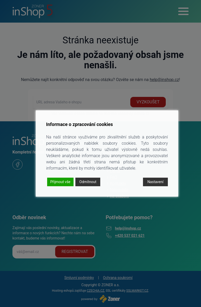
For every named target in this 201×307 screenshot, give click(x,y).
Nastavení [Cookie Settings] (155, 182)
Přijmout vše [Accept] (60, 182)
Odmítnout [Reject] (87, 182)
